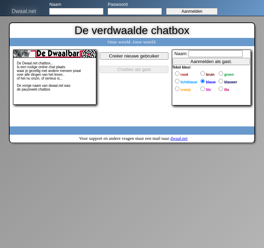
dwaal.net (178, 138)
